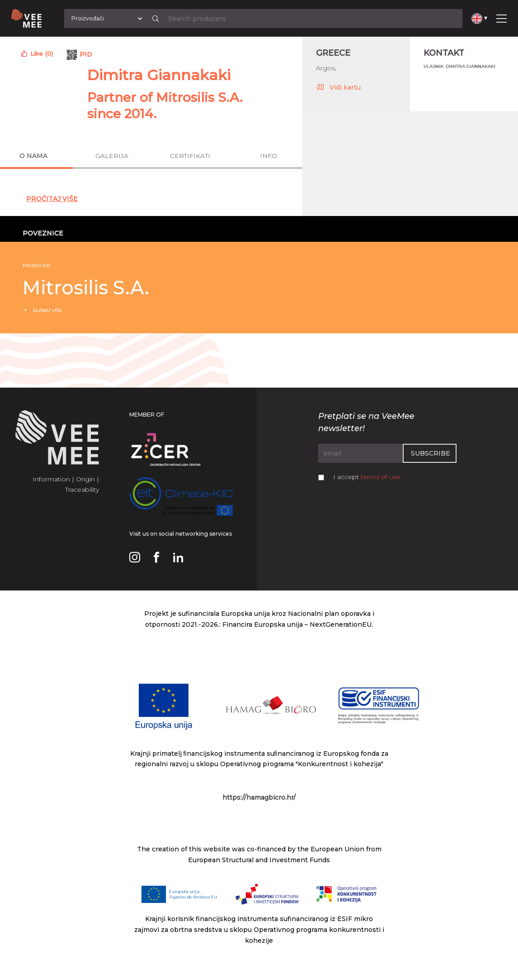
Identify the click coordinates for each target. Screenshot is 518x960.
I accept (366, 477)
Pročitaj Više (52, 199)
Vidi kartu (338, 86)
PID (86, 54)
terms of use (380, 477)
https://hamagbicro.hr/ (259, 797)
